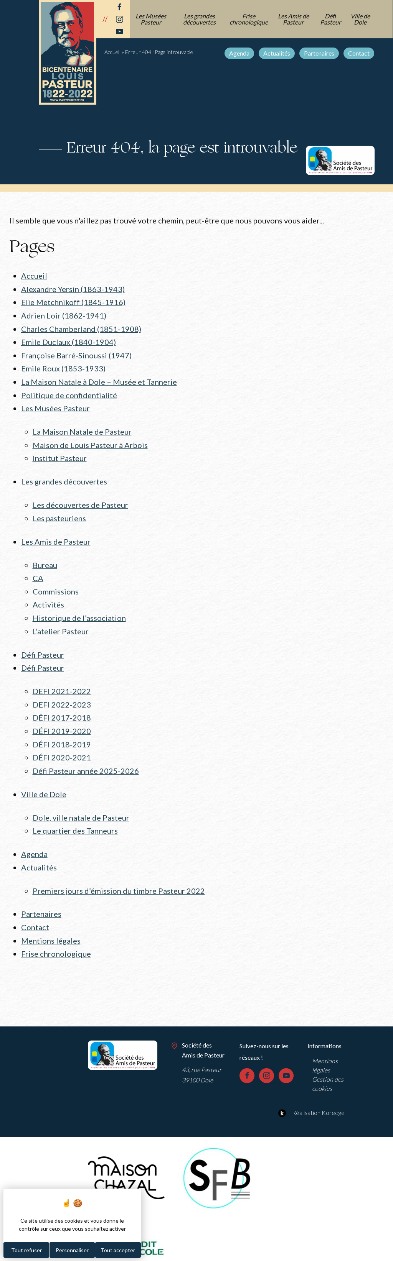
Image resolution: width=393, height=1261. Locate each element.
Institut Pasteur (60, 453)
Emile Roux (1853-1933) (63, 366)
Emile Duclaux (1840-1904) (68, 340)
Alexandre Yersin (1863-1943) (73, 288)
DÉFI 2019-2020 (62, 721)
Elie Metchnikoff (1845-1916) (73, 301)
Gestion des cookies (327, 1069)
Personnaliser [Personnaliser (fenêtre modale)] (72, 1250)
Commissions (56, 584)
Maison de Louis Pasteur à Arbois (90, 440)
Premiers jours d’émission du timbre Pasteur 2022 (119, 877)
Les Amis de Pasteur (293, 19)
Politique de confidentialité (69, 392)
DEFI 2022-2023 (62, 695)
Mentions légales (51, 926)
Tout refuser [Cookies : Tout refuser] (26, 1250)
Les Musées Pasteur (151, 19)
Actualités (277, 53)
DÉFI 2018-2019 (62, 734)
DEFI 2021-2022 (62, 682)
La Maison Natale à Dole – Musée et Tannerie (99, 379)
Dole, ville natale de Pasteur (81, 806)
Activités (48, 597)
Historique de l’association (79, 610)
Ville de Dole (360, 19)
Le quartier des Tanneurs (75, 819)
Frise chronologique (249, 19)
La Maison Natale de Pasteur (82, 428)
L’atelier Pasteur (61, 623)
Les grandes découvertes (199, 19)
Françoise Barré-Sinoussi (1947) (76, 353)
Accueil (112, 52)
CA (38, 571)
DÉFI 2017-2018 (62, 708)
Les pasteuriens (59, 512)
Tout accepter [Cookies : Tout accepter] (118, 1250)
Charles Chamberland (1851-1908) (81, 327)
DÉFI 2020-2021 (62, 747)
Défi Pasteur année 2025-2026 (86, 760)
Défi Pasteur (330, 19)
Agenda (240, 53)
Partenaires (319, 53)
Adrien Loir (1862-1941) (63, 314)
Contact (359, 53)
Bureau (45, 558)
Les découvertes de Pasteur (80, 499)
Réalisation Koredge (310, 1098)
